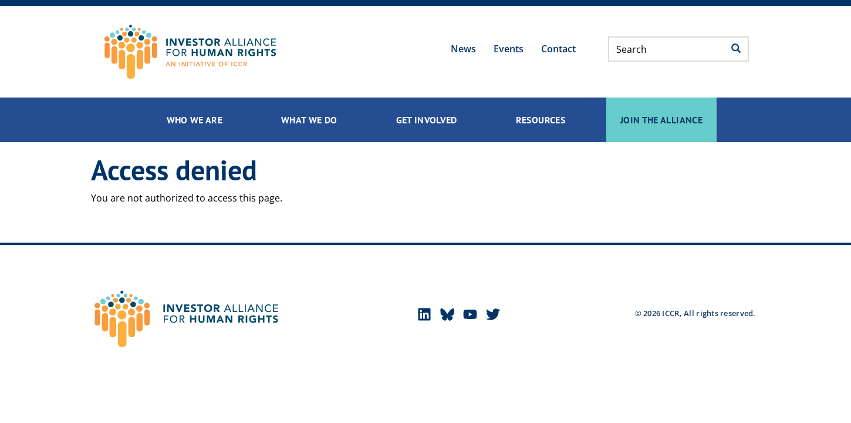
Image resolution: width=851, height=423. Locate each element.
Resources (540, 120)
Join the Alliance (661, 120)
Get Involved (426, 120)
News (463, 48)
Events (509, 48)
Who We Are (195, 120)
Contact (558, 48)
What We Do (309, 120)
